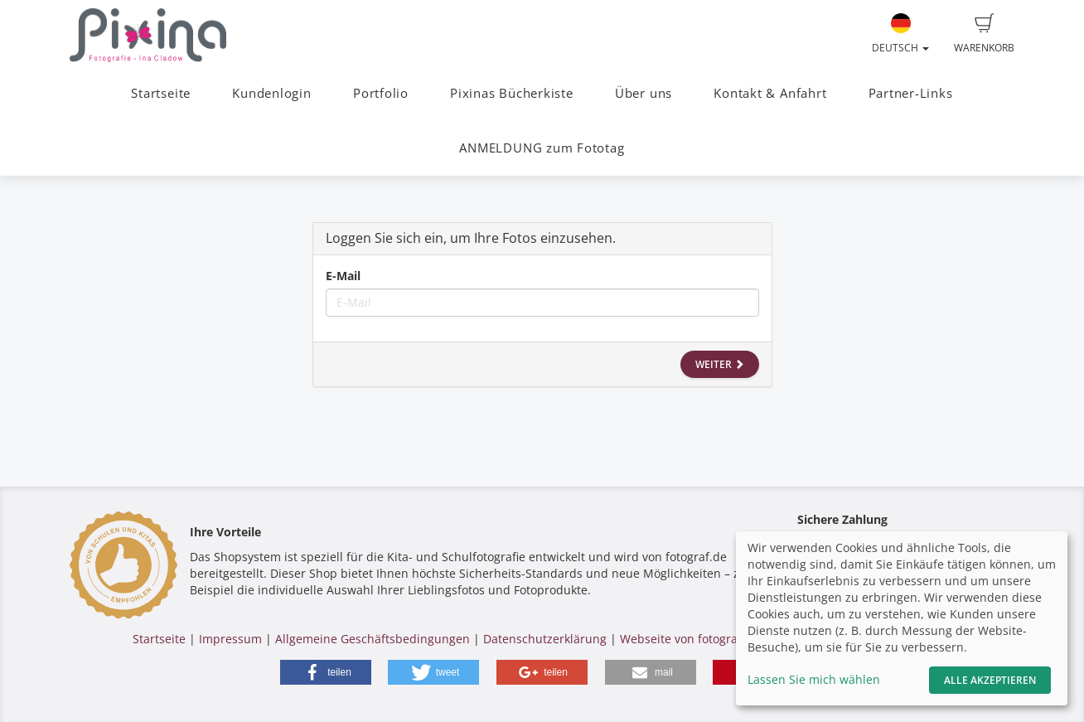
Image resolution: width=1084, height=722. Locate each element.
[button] (325, 672)
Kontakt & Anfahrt (770, 93)
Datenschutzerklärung (545, 639)
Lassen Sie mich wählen (814, 679)
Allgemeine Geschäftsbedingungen (372, 639)
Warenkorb (984, 34)
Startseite (161, 93)
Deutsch (900, 34)
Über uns (643, 93)
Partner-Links (911, 93)
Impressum (230, 639)
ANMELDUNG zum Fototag (541, 148)
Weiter (719, 364)
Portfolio (381, 93)
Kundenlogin (271, 93)
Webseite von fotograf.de (689, 639)
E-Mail (343, 275)
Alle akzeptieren (990, 680)
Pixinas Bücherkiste (511, 93)
